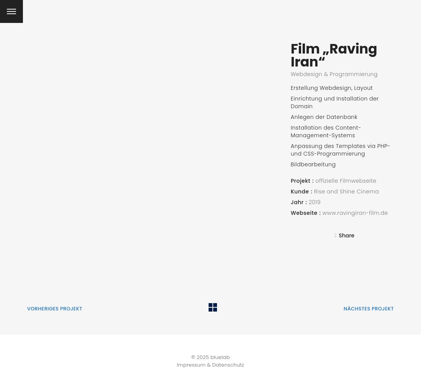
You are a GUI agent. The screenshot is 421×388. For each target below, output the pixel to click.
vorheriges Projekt (54, 308)
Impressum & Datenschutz (210, 365)
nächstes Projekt (368, 308)
